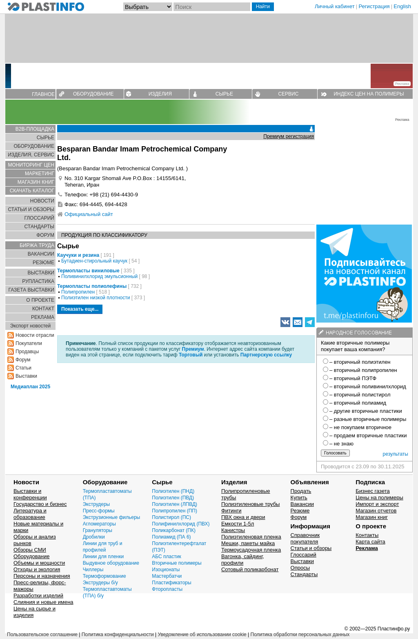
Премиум (193, 349)
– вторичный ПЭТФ (352, 378)
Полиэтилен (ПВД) (173, 498)
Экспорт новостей (30, 326)
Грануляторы (97, 530)
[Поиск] (211, 6)
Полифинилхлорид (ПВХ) (180, 524)
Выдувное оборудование (111, 563)
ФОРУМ (45, 235)
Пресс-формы (99, 511)
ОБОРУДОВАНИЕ (93, 94)
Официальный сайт (88, 214)
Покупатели (29, 343)
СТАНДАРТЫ (39, 226)
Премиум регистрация (288, 136)
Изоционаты (166, 569)
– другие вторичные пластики (365, 411)
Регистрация (374, 6)
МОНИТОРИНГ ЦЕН (31, 165)
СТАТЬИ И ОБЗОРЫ (31, 209)
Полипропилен (78, 292)
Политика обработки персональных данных (300, 634)
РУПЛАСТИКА (38, 281)
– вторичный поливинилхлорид (367, 386)
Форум (23, 360)
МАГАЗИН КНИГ (36, 182)
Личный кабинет (335, 6)
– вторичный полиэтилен (360, 362)
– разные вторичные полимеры (367, 419)
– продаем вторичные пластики (368, 435)
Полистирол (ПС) (171, 517)
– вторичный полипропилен (363, 370)
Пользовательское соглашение (42, 634)
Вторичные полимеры (176, 563)
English (402, 6)
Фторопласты (167, 589)
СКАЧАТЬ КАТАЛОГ (32, 191)
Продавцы (27, 351)
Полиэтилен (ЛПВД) (174, 504)
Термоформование (104, 576)
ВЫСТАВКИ (41, 273)
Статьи (23, 368)
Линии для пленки (103, 556)
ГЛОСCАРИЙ (39, 218)
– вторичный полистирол (359, 395)
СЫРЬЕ (224, 94)
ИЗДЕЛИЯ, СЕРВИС (31, 155)
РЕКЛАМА (42, 317)
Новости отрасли (35, 335)
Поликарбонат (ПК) (174, 530)
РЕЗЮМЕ (43, 262)
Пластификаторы (171, 583)
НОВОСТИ (42, 201)
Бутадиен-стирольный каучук (94, 261)
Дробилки (94, 537)
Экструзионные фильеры (111, 517)
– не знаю (341, 444)
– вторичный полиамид (357, 403)
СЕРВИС (288, 94)
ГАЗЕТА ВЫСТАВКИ (31, 290)
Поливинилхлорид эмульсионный (99, 276)
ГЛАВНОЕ (43, 94)
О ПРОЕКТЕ (40, 300)
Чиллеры (93, 569)
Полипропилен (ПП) (174, 511)
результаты (395, 454)
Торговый (190, 355)
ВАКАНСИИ (41, 254)
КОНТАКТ (43, 309)
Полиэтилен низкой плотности (95, 298)
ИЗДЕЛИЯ (160, 94)
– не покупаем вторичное (360, 427)
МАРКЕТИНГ (39, 173)
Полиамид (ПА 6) (171, 537)
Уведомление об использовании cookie (202, 634)
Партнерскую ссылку (266, 355)
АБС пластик (166, 556)
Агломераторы (99, 524)
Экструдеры (96, 504)
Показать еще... (79, 309)
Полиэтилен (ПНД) (173, 491)
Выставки (26, 376)
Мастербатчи (167, 576)
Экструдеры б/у (100, 583)
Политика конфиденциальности (118, 634)
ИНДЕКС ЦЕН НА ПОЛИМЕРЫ (369, 94)
